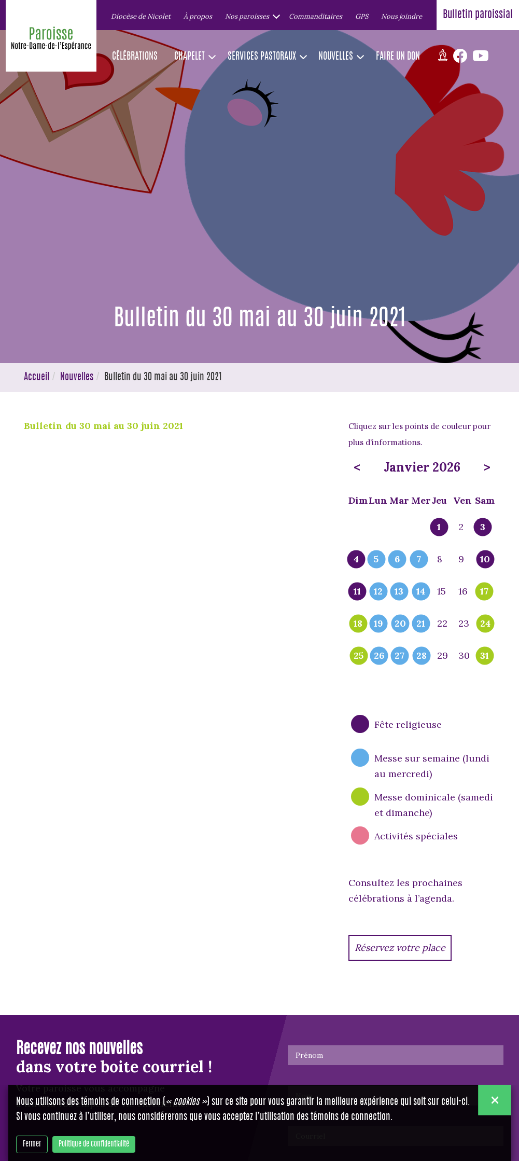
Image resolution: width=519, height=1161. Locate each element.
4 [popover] (356, 560)
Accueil (36, 377)
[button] (250, 16)
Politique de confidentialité (94, 1144)
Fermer (32, 1144)
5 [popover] (376, 560)
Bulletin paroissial (478, 15)
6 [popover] (397, 560)
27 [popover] (399, 656)
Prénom (309, 1055)
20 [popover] (400, 624)
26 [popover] (379, 656)
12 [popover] (378, 592)
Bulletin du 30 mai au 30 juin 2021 (103, 426)
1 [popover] (439, 527)
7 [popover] (418, 560)
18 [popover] (358, 624)
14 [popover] (420, 592)
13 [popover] (399, 592)
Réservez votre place (400, 947)
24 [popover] (485, 624)
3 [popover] (482, 527)
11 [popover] (357, 592)
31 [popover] (484, 656)
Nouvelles (76, 377)
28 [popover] (421, 656)
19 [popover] (378, 624)
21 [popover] (420, 624)
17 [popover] (484, 592)
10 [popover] (485, 560)
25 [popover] (358, 656)
